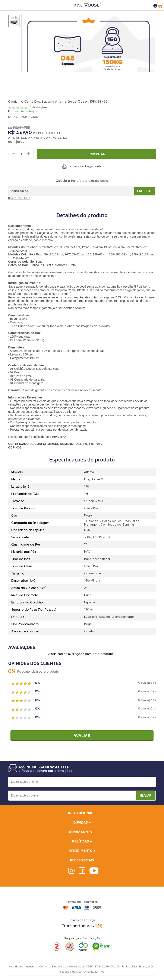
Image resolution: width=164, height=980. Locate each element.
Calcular (144, 191)
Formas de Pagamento (85, 166)
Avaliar (81, 735)
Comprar (96, 154)
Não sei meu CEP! (19, 198)
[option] (14, 21)
